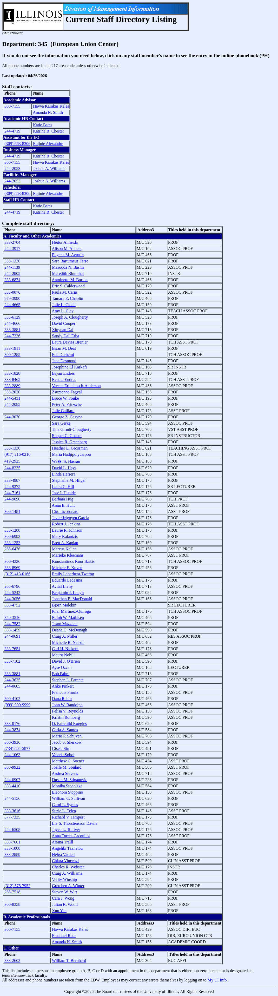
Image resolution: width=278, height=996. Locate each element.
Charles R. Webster (68, 867)
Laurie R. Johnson (67, 530)
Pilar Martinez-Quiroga (71, 611)
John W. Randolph (67, 705)
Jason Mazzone (64, 624)
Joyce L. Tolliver (66, 829)
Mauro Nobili (63, 655)
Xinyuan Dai (62, 329)
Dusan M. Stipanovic (69, 779)
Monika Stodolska (67, 786)
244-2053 (12, 168)
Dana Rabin (62, 698)
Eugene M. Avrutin (68, 255)
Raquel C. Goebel (67, 435)
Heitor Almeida (65, 242)
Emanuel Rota (64, 935)
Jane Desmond (64, 361)
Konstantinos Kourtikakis (73, 561)
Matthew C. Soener (68, 761)
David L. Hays (64, 468)
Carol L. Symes (65, 804)
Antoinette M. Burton (70, 280)
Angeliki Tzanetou (67, 848)
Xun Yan (59, 910)
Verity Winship (64, 879)
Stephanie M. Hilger (69, 480)
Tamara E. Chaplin (67, 298)
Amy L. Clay (63, 311)
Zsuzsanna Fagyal (67, 392)
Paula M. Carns (65, 292)
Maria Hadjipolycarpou (71, 454)
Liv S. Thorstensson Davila (74, 823)
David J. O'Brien (66, 661)
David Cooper (63, 323)
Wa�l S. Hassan (66, 461)
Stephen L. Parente (67, 680)
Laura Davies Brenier (70, 342)
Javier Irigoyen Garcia (70, 518)
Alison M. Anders (66, 248)
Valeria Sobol (63, 755)
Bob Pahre (60, 673)
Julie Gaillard (63, 410)
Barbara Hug (62, 499)
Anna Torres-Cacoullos (71, 836)
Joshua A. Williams (49, 168)
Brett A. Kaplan (65, 542)
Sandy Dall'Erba (65, 336)
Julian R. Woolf (65, 904)
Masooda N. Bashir (68, 267)
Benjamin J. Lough (68, 592)
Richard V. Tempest (68, 817)
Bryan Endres (63, 373)
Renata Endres (64, 379)
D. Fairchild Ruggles (69, 723)
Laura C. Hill (63, 486)
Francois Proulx (65, 692)
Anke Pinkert (63, 686)
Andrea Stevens (65, 773)
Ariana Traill (62, 842)
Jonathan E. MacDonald (72, 599)
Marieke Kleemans (67, 555)
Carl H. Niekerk (65, 649)
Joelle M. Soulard (66, 767)
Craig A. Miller (64, 636)
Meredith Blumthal (68, 273)
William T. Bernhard (69, 960)
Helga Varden (63, 854)
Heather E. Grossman (70, 448)
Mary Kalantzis (65, 536)
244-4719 (12, 131)
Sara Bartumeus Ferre (70, 261)
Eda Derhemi (63, 354)
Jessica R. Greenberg (69, 442)
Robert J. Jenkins (66, 524)
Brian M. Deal (64, 348)
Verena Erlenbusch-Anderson (76, 386)
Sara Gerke (61, 423)
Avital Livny (62, 586)
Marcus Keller (64, 549)
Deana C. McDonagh (69, 630)
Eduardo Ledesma (67, 580)
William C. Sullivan (68, 798)
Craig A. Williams (67, 873)
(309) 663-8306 (17, 143)
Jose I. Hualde (64, 493)
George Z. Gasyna (67, 417)
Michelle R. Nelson (68, 642)
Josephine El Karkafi (69, 367)
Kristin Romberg (66, 717)
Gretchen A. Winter (68, 885)
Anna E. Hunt (63, 505)
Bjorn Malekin (64, 605)
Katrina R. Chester (48, 131)
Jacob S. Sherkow (67, 742)
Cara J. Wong (63, 898)
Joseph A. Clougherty (70, 317)
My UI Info (217, 980)
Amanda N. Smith (48, 112)
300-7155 (12, 106)
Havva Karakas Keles (51, 106)
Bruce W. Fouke (65, 398)
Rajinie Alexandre (48, 143)
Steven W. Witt (64, 892)
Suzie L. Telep (64, 811)
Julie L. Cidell (64, 304)
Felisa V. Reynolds (67, 711)
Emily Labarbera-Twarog (73, 574)
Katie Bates (42, 125)
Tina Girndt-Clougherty (71, 429)
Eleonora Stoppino (67, 792)
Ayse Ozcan (61, 667)
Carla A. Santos (65, 730)
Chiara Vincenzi (65, 861)
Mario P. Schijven (67, 736)
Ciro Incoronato (65, 511)
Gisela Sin (60, 748)
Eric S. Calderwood (68, 286)
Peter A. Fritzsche (67, 404)
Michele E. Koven (67, 567)
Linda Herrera (63, 474)
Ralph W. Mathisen (68, 617)
